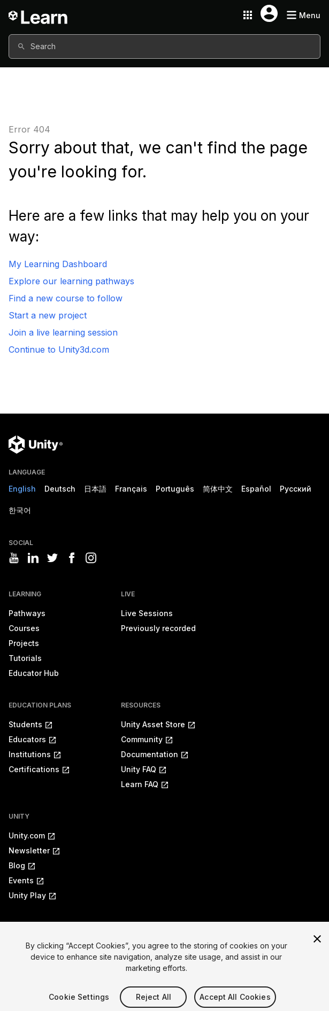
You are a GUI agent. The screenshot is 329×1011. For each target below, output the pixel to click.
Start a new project (48, 315)
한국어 (20, 510)
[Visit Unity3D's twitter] (52, 558)
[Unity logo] (36, 444)
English (22, 488)
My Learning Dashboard (58, 264)
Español (256, 488)
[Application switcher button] (247, 15)
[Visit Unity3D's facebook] (71, 558)
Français (131, 488)
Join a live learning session (63, 332)
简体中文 (218, 488)
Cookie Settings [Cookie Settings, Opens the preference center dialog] (79, 1003)
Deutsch (59, 488)
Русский (295, 488)
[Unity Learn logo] (38, 15)
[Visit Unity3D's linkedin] (33, 558)
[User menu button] (269, 13)
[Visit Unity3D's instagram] (91, 558)
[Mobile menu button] (303, 15)
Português (175, 488)
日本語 (95, 488)
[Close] (317, 946)
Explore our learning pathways (71, 281)
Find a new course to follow (66, 298)
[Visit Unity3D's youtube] (14, 558)
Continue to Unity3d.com (59, 349)
